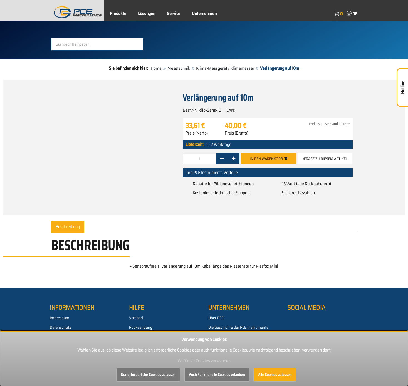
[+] (233, 158)
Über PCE (216, 318)
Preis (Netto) (197, 133)
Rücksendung (140, 327)
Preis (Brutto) (236, 133)
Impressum (59, 318)
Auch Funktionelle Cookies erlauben (217, 375)
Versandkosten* (337, 124)
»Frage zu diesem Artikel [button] (324, 159)
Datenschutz (60, 327)
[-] (222, 158)
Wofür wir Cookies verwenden (204, 360)
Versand (136, 318)
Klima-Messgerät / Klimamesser (225, 68)
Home (156, 68)
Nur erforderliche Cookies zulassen (148, 375)
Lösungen (146, 13)
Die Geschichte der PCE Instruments (238, 327)
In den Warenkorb (268, 159)
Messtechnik (178, 68)
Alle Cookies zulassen (274, 375)
